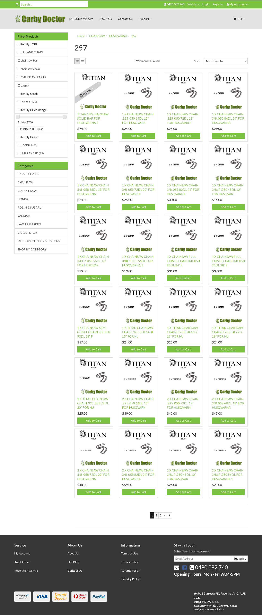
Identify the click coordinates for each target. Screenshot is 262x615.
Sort (197, 61)
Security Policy (130, 579)
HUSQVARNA (118, 36)
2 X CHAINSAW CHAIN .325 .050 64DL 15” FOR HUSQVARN (138, 403)
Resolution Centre (26, 570)
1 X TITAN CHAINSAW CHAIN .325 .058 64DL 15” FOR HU (138, 332)
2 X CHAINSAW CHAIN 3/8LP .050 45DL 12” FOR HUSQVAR (182, 474)
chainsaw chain (30, 69)
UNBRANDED (32, 153)
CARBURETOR (27, 232)
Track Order (22, 562)
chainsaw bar (29, 60)
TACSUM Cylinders (81, 18)
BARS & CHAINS (28, 174)
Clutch (25, 85)
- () (239, 18)
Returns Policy (130, 570)
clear (40, 128)
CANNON (29, 145)
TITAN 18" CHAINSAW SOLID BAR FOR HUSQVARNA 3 (92, 118)
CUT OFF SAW (27, 190)
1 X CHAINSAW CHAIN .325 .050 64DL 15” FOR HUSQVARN (138, 118)
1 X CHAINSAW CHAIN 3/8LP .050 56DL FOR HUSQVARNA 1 (138, 261)
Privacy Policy (129, 562)
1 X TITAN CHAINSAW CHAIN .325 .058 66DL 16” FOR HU (182, 332)
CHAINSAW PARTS (33, 77)
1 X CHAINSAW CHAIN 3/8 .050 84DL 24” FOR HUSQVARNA (228, 118)
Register (218, 4)
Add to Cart (93, 135)
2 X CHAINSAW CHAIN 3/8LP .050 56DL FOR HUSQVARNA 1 (227, 474)
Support (145, 18)
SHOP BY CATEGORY (32, 249)
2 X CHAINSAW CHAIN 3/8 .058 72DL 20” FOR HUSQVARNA (93, 474)
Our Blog (73, 562)
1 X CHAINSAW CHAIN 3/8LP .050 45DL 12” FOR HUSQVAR (227, 189)
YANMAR (24, 216)
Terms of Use (129, 553)
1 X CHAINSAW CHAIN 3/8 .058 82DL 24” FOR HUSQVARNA (183, 189)
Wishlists (193, 4)
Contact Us (125, 18)
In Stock (29, 101)
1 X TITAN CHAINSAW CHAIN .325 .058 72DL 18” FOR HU (227, 332)
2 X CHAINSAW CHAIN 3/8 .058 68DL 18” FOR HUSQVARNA (228, 403)
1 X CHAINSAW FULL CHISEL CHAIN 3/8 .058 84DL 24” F (183, 261)
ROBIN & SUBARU (30, 207)
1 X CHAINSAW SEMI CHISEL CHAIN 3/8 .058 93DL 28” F (93, 332)
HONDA (23, 199)
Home (81, 36)
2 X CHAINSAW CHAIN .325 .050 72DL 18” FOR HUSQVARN (182, 403)
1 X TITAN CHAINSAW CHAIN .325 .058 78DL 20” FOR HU (93, 403)
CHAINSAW (25, 182)
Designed (199, 609)
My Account (22, 553)
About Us (105, 18)
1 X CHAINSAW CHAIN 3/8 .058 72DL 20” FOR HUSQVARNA (138, 189)
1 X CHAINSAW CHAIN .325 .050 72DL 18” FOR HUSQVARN (182, 118)
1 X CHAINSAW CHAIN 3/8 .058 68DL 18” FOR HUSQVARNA (93, 189)
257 (133, 36)
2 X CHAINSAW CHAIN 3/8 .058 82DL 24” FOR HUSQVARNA (138, 474)
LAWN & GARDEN (29, 224)
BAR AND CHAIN (32, 52)
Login (205, 4)
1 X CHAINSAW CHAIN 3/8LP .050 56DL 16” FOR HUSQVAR (93, 261)
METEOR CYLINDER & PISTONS (39, 241)
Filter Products (28, 36)
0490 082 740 (174, 4)
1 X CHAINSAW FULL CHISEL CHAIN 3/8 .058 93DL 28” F (228, 261)
